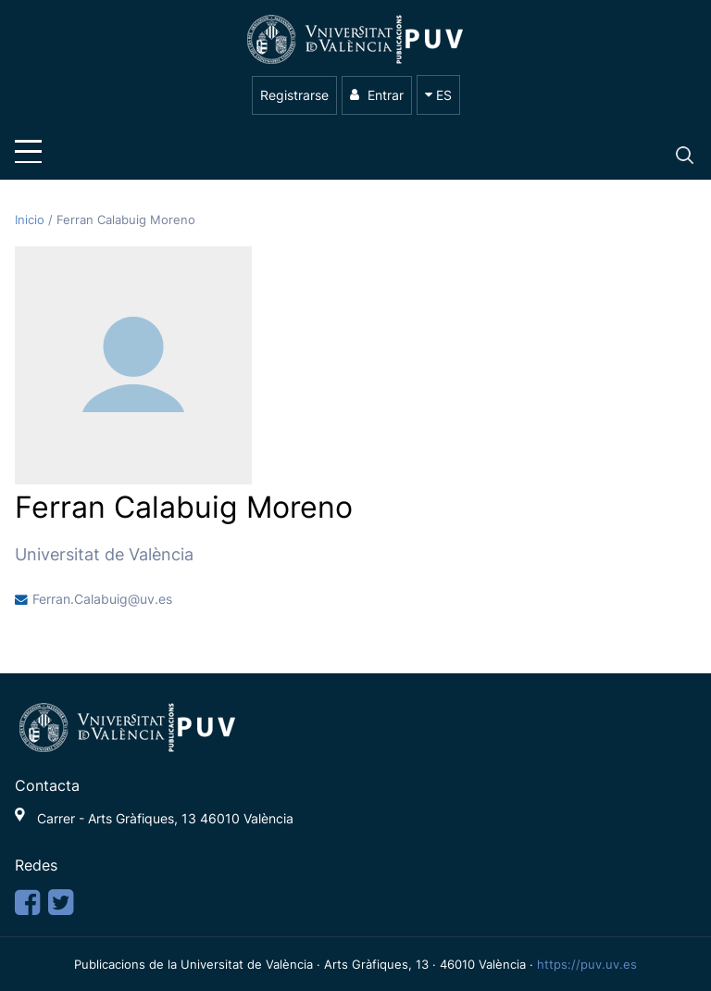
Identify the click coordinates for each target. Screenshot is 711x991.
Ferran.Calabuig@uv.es (102, 599)
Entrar (377, 95)
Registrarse (294, 95)
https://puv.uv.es (587, 964)
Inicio (31, 220)
